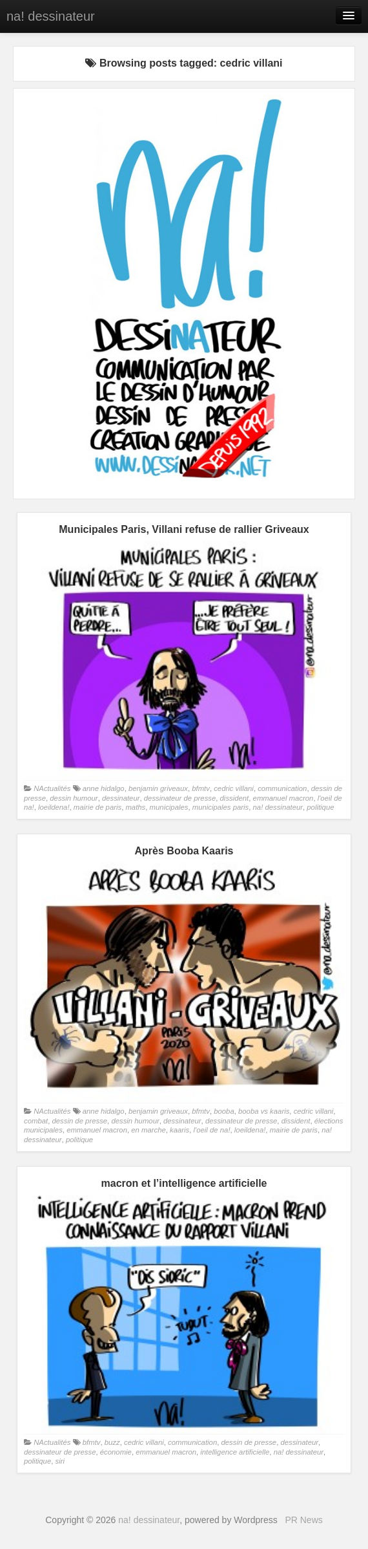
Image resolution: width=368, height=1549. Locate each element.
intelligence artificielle (234, 1452)
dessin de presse (79, 1121)
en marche (148, 1130)
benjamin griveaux (158, 788)
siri (60, 1461)
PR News (303, 1520)
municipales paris (220, 807)
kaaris (179, 1130)
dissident (234, 798)
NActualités (52, 788)
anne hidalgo (104, 788)
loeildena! (54, 807)
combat (36, 1121)
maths (135, 807)
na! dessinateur (50, 16)
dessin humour (73, 798)
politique (320, 807)
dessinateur (121, 798)
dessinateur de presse (180, 798)
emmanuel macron (283, 798)
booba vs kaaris (263, 1111)
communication (282, 788)
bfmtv (201, 788)
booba (224, 1111)
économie (116, 1452)
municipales (169, 807)
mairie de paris (97, 807)
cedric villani (234, 788)
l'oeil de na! (212, 1130)
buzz (112, 1442)
